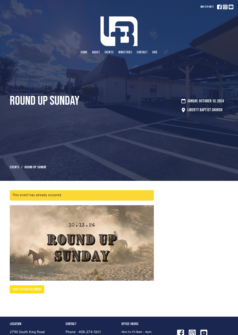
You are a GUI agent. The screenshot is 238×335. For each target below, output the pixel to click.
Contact (142, 52)
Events (109, 52)
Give (154, 52)
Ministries (125, 52)
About (96, 52)
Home (84, 52)
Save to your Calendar (27, 289)
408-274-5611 (207, 7)
